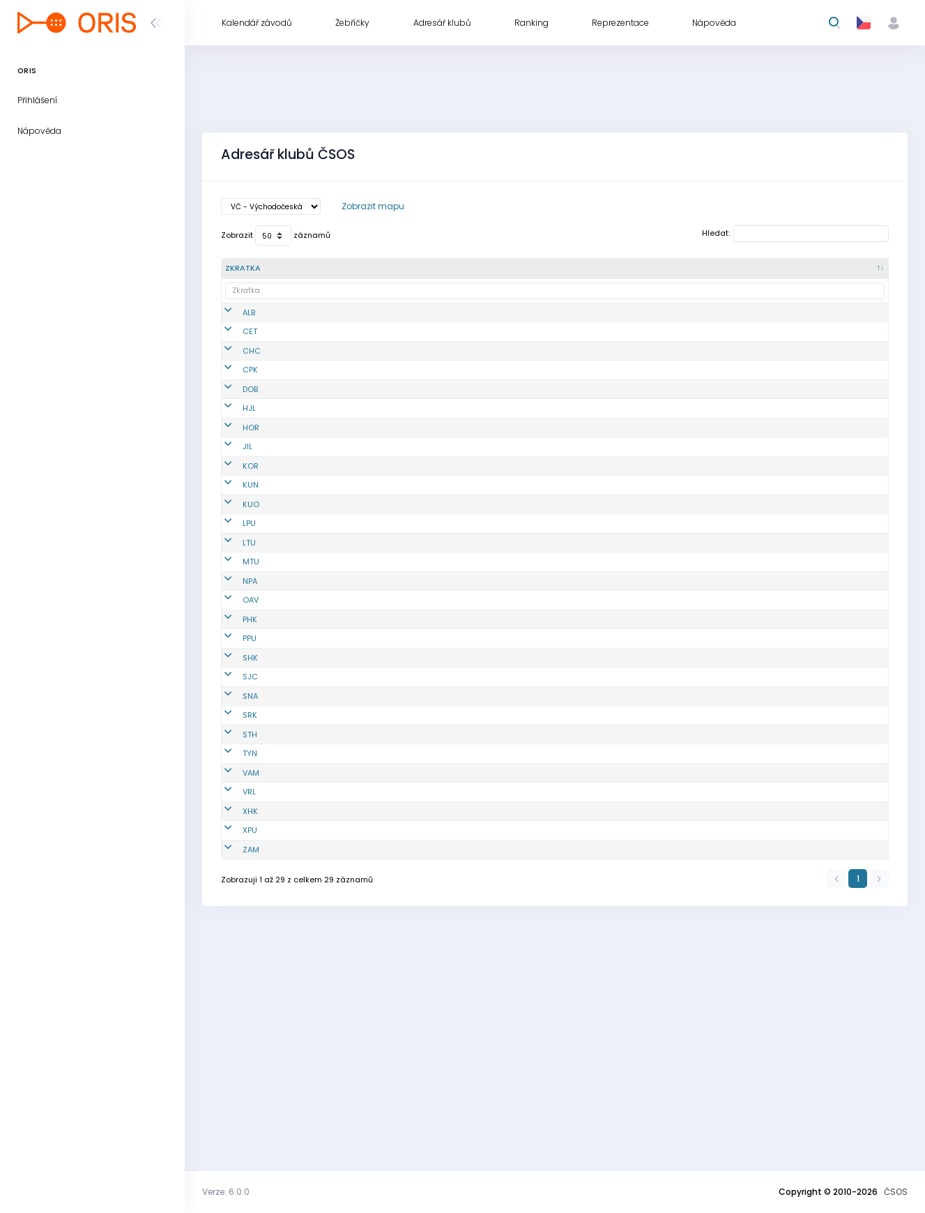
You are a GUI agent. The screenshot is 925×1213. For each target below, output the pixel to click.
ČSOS (896, 1192)
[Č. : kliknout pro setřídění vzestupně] (342, 268)
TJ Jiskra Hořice (409, 484)
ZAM (233, 1073)
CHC (234, 373)
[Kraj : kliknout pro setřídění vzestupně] (676, 268)
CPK (232, 398)
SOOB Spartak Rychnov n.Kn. (406, 882)
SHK (232, 801)
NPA (232, 696)
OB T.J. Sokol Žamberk (402, 1073)
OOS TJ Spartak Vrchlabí (409, 993)
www (816, 373)
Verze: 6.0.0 (226, 1192)
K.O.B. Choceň (405, 373)
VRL (231, 993)
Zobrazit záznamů (275, 235)
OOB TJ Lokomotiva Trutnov (401, 646)
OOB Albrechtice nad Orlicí (410, 318)
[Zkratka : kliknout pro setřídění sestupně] (265, 268)
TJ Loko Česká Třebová (406, 349)
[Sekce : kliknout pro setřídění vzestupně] (764, 268)
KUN (233, 553)
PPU (232, 776)
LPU (231, 609)
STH (232, 906)
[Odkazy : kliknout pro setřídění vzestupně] (846, 268)
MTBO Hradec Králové (405, 1024)
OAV (233, 720)
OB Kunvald (401, 553)
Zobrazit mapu (373, 206)
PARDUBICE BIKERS (413, 1049)
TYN (232, 931)
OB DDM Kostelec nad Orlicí (411, 529)
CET (232, 348)
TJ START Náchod (412, 857)
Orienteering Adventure (403, 720)
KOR (233, 528)
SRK (232, 881)
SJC (232, 832)
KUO (233, 579)
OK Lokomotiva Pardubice (407, 609)
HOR (233, 484)
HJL (231, 459)
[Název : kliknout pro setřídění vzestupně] (415, 268)
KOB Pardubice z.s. (414, 776)
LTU (231, 645)
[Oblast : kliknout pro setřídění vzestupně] (502, 268)
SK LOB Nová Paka (413, 696)
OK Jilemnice (404, 504)
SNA (232, 857)
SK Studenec (403, 906)
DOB (232, 429)
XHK (232, 1024)
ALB (231, 318)
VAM (233, 962)
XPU (232, 1049)
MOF (387, 676)
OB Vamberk (402, 962)
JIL (230, 504)
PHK (232, 751)
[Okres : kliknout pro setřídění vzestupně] (588, 268)
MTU (233, 676)
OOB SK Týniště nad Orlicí (408, 932)
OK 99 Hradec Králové (406, 751)
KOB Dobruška (405, 429)
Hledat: (795, 233)
